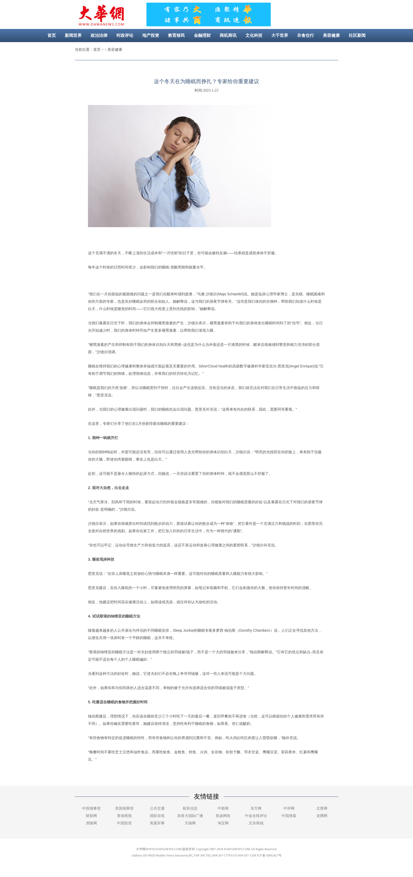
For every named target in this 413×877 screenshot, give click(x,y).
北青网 (321, 808)
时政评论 (124, 35)
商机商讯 (228, 35)
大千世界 (279, 35)
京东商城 (256, 823)
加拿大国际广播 (190, 816)
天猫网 (190, 823)
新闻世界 (73, 35)
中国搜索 (289, 816)
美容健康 (331, 35)
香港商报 (124, 816)
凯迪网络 (223, 816)
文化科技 (253, 35)
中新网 (223, 808)
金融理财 (202, 35)
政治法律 (99, 35)
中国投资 (124, 823)
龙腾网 (321, 816)
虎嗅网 (91, 823)
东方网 (256, 808)
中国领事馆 (91, 808)
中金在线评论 (256, 816)
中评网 (288, 808)
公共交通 (157, 808)
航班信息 (190, 808)
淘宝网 (223, 823)
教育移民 (176, 35)
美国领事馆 (124, 808)
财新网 (91, 816)
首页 (51, 35)
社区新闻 (357, 35)
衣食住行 (305, 35)
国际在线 (157, 816)
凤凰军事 (157, 823)
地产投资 (150, 35)
